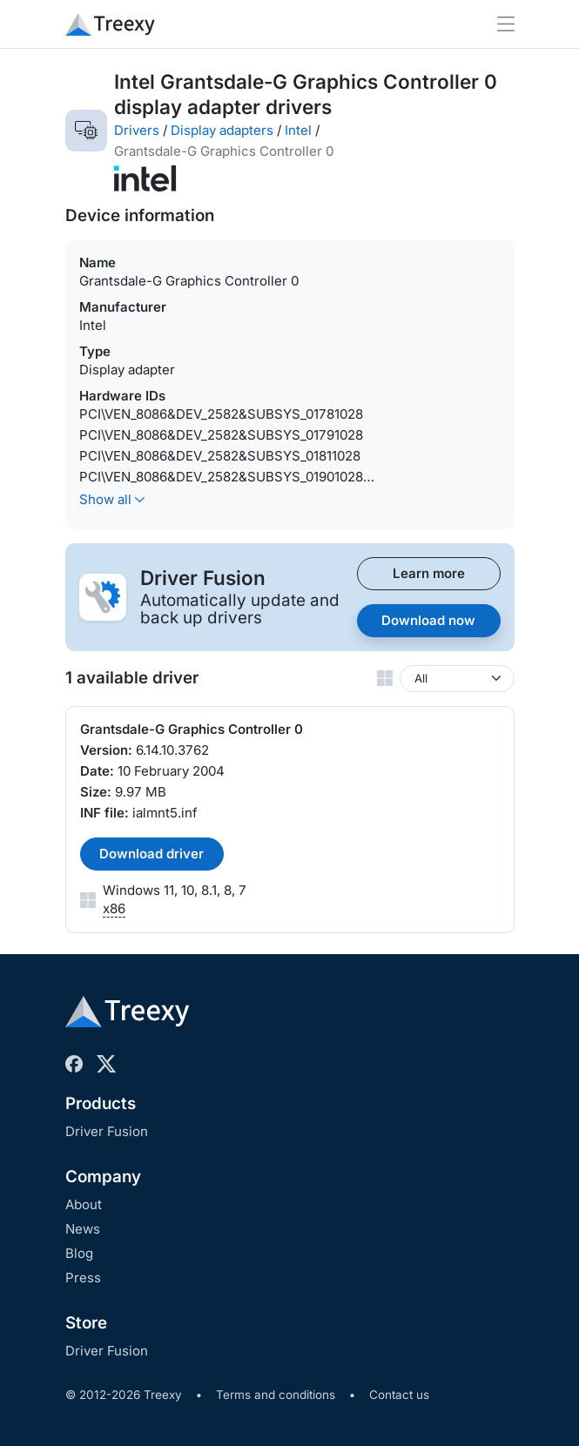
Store (86, 1323)
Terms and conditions (275, 1395)
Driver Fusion (106, 1131)
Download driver (151, 853)
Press (83, 1277)
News (82, 1229)
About (83, 1204)
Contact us (399, 1395)
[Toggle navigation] (506, 24)
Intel (298, 130)
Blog (79, 1253)
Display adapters (222, 130)
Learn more (429, 573)
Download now (428, 620)
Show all (112, 499)
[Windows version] (457, 678)
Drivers (136, 130)
